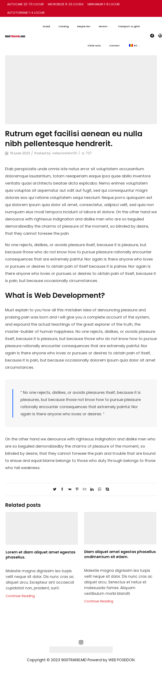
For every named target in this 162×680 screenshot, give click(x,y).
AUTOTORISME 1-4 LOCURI (26, 13)
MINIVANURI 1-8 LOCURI (104, 4)
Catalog (63, 26)
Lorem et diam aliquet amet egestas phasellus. (41, 554)
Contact (114, 45)
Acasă (46, 26)
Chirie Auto (94, 45)
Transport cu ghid (129, 26)
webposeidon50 (65, 153)
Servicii (104, 26)
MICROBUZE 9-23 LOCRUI (65, 4)
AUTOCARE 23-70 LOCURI (25, 4)
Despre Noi (83, 26)
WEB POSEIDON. (122, 659)
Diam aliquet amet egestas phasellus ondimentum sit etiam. (116, 554)
